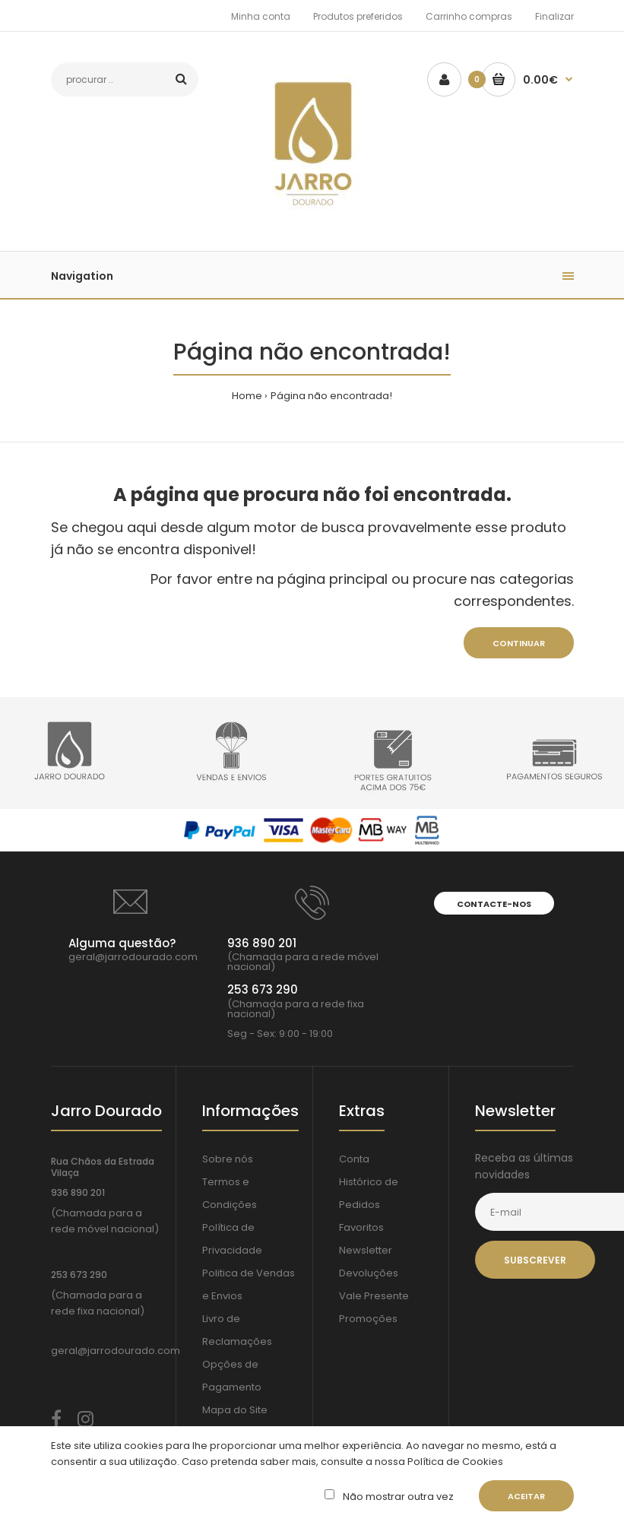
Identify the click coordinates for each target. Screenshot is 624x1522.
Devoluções (368, 1273)
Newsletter (365, 1250)
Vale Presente (374, 1296)
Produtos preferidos (358, 16)
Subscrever (535, 1260)
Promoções (368, 1318)
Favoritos (361, 1227)
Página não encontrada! (331, 395)
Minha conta (260, 16)
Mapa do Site (235, 1410)
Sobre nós (227, 1159)
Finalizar (554, 16)
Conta (354, 1159)
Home (247, 395)
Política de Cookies (454, 1461)
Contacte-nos (494, 904)
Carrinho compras (469, 16)
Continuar (519, 643)
